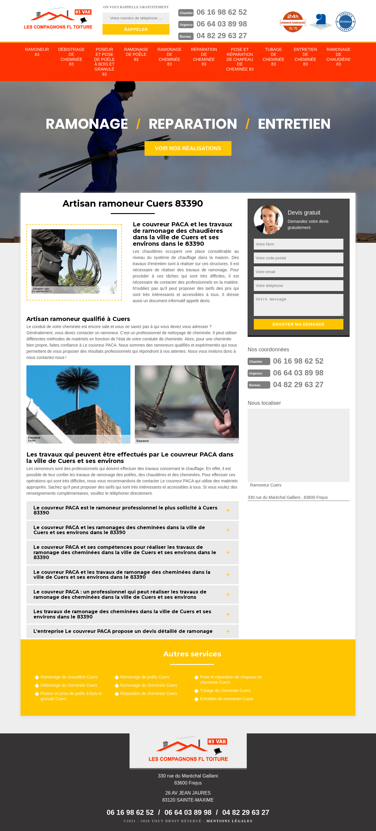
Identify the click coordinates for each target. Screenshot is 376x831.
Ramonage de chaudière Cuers (69, 677)
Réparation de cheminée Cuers (148, 693)
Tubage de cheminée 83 (273, 56)
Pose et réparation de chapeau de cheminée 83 (240, 59)
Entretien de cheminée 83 (305, 56)
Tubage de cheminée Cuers (225, 690)
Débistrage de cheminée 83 (71, 56)
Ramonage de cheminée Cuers (148, 685)
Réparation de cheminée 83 (204, 56)
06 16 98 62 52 (222, 12)
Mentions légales (230, 821)
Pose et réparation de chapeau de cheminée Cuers (231, 680)
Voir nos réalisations (188, 148)
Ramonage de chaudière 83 (338, 56)
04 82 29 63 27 (222, 35)
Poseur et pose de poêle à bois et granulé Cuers (71, 696)
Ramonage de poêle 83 (136, 54)
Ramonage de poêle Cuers (144, 677)
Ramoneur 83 (37, 52)
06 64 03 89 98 (222, 23)
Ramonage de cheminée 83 (169, 56)
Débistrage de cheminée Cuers (69, 685)
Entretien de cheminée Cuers (226, 698)
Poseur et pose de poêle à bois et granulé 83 (104, 61)
